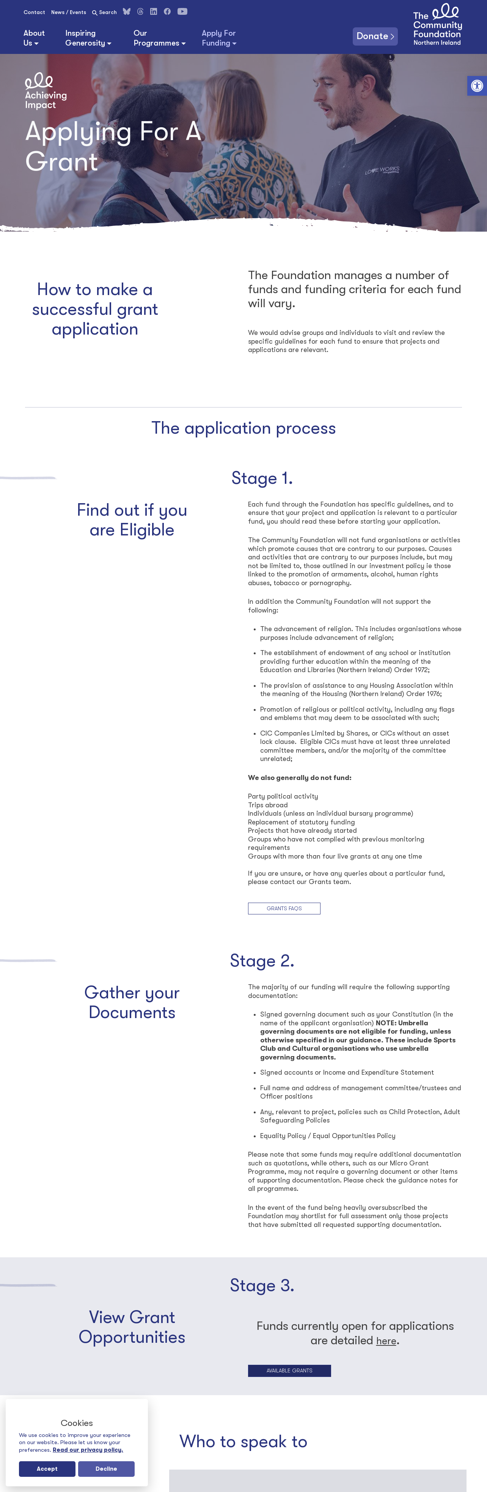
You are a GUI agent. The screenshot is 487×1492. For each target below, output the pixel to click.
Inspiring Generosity (85, 37)
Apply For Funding (219, 37)
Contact (34, 12)
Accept (47, 1468)
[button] (477, 86)
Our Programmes (156, 37)
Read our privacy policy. (88, 1449)
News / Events (68, 12)
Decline (106, 1468)
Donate (369, 35)
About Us (34, 37)
